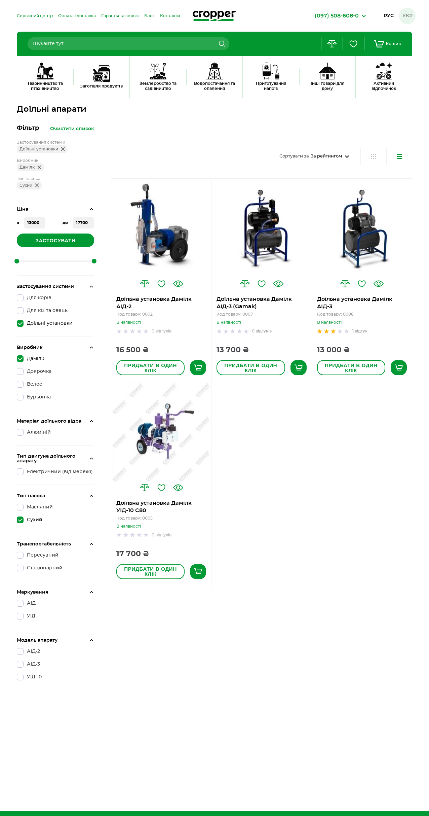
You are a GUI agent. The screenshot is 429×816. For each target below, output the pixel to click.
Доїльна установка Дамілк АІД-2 (154, 302)
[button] (145, 284)
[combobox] (128, 43)
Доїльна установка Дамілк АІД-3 (354, 302)
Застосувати (55, 240)
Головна (25, 89)
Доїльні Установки (132, 89)
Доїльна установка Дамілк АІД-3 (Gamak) (254, 302)
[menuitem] (35, 16)
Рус (389, 15)
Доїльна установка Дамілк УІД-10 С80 (154, 506)
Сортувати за (294, 156)
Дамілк (95, 89)
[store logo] (214, 16)
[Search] (221, 44)
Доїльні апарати (61, 89)
